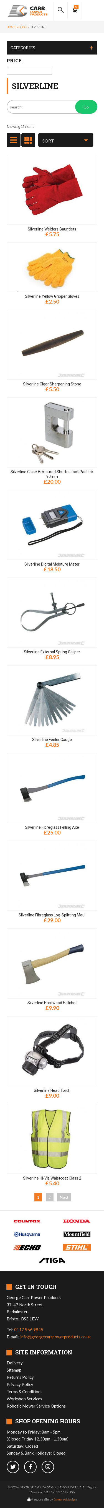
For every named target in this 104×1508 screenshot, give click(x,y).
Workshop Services (24, 1398)
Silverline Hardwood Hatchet (52, 1003)
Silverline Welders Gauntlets (52, 229)
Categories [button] (23, 47)
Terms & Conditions (24, 1391)
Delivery (15, 1362)
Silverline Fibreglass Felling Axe (52, 827)
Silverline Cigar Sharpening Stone (52, 384)
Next (64, 1197)
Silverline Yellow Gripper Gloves (52, 296)
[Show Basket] (75, 10)
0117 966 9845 (28, 1329)
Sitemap (14, 1369)
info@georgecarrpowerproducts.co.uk (55, 1336)
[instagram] (50, 1467)
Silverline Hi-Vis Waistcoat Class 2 (52, 1178)
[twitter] (15, 1467)
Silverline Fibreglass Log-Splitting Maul (52, 915)
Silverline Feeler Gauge (52, 739)
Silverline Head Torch (52, 1090)
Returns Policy (20, 1377)
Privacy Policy (20, 1384)
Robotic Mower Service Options (36, 1405)
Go (86, 107)
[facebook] (33, 1467)
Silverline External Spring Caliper (52, 652)
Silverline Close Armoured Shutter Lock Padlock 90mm (52, 474)
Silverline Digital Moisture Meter (52, 564)
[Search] (52, 107)
